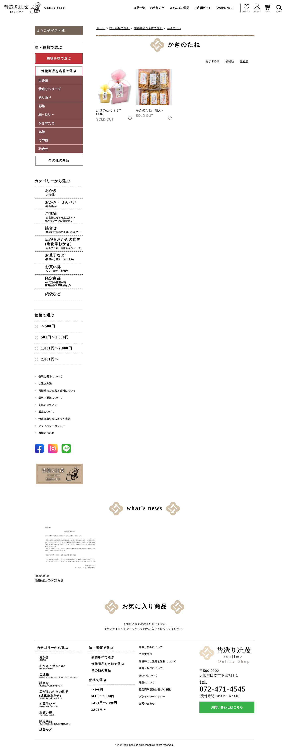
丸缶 (41, 131)
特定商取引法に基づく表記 (54, 418)
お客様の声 (157, 7)
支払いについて (47, 404)
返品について (46, 411)
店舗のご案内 (224, 7)
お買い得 (64, 268)
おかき (64, 192)
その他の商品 (58, 160)
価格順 (229, 61)
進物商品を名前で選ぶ (148, 28)
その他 (43, 140)
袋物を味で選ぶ (102, 656)
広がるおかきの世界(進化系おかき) (64, 243)
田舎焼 (43, 80)
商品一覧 (139, 7)
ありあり (44, 97)
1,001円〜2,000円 (56, 348)
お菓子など (64, 257)
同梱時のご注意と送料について (57, 390)
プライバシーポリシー (51, 425)
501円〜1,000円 (55, 337)
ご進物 (64, 216)
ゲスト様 (58, 30)
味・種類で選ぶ (119, 28)
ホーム (100, 28)
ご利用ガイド (202, 7)
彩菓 (41, 106)
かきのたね (174, 28)
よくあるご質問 (179, 7)
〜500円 (48, 326)
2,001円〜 (50, 359)
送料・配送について (50, 397)
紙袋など (53, 293)
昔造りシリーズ (49, 89)
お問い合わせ (46, 432)
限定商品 (64, 281)
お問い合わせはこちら (227, 706)
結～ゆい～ (46, 114)
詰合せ (43, 148)
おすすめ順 (212, 61)
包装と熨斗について (50, 375)
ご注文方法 (45, 383)
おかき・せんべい (64, 204)
